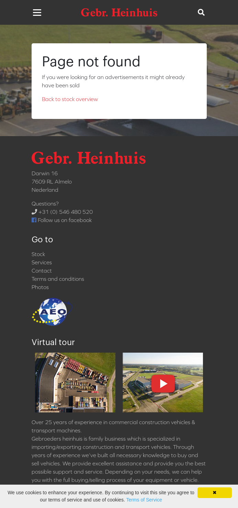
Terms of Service (144, 500)
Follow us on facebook (62, 220)
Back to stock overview (70, 99)
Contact (42, 270)
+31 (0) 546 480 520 (62, 212)
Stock (38, 254)
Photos (40, 287)
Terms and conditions (58, 279)
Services (42, 262)
